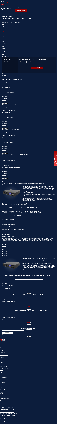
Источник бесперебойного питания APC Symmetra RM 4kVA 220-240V (29, 310)
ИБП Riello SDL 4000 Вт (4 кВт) (8, 210)
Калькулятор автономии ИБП (13, 404)
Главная (3, 16)
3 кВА (3, 29)
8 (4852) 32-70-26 (7, 9)
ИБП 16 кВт (4, 257)
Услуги (1, 370)
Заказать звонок (21, 10)
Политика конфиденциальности (6, 407)
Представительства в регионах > (27, 4)
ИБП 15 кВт (4, 255)
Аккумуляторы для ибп (5, 398)
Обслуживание (3, 385)
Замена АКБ (2, 390)
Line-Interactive (39, 262)
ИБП (7, 16)
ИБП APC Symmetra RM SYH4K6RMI (11, 129)
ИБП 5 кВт (4, 244)
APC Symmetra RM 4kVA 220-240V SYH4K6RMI (11, 211)
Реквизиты (2, 365)
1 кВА (3, 24)
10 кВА (3, 41)
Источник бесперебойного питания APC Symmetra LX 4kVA (29, 294)
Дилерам (2, 357)
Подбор (1, 372)
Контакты (2, 360)
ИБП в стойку (4, 52)
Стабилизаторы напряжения (6, 401)
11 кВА (3, 43)
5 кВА (3, 33)
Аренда (1, 387)
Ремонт (1, 392)
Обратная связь (21, 7)
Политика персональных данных (7, 410)
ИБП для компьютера (6, 54)
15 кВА (3, 48)
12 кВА (3, 46)
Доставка (2, 375)
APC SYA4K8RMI (5, 208)
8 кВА (3, 38)
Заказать (29, 293)
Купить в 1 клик (5, 103)
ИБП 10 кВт (4, 249)
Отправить (29, 336)
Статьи (1, 362)
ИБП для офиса (5, 51)
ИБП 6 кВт (4, 246)
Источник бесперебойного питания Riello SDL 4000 (14, 79)
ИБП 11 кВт (4, 251)
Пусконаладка (3, 382)
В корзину (4, 100)
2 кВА (3, 26)
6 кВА (3, 36)
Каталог (1, 350)
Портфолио (2, 353)
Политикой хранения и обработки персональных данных (20, 335)
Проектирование (3, 377)
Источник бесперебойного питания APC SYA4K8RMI (15, 154)
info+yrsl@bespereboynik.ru (5, 422)
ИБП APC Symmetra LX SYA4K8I (10, 104)
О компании (2, 348)
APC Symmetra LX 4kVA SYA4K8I (8, 212)
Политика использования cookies (7, 412)
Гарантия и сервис (4, 355)
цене (3, 78)
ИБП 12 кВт (4, 253)
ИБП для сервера (5, 56)
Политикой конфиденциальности (39, 335)
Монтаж (1, 380)
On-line (53, 266)
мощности (4, 75)
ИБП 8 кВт (4, 247)
